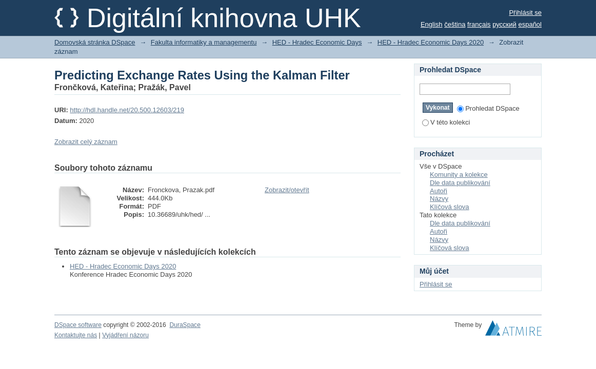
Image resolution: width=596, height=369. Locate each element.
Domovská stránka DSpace (94, 42)
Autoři (438, 191)
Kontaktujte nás (75, 335)
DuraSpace (184, 325)
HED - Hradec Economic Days (317, 42)
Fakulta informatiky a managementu (204, 42)
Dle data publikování (460, 183)
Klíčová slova (449, 207)
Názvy (439, 198)
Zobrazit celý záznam (85, 142)
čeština (454, 24)
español (530, 24)
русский (504, 24)
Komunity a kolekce (459, 174)
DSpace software (78, 325)
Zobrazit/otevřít (287, 190)
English (432, 24)
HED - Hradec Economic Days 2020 (431, 42)
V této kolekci (446, 122)
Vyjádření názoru (125, 335)
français (479, 24)
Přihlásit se (525, 12)
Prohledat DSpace (488, 108)
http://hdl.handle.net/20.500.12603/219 (127, 110)
